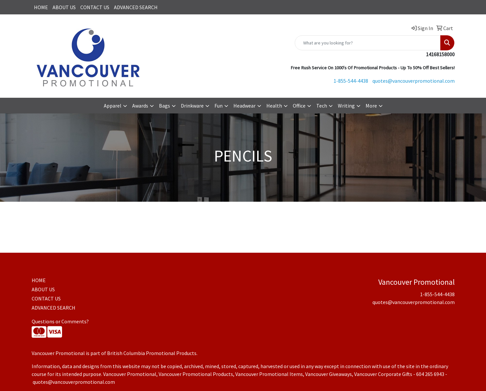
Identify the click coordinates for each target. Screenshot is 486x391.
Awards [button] (140, 105)
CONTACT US (94, 7)
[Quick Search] (368, 42)
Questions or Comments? (60, 321)
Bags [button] (164, 105)
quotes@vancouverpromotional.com (413, 80)
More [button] (371, 105)
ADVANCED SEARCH (136, 7)
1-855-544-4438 (351, 80)
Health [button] (274, 105)
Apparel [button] (112, 105)
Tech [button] (321, 105)
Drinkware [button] (192, 105)
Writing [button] (346, 105)
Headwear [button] (244, 105)
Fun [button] (218, 105)
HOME (41, 7)
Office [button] (299, 105)
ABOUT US (64, 7)
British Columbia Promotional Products (151, 353)
